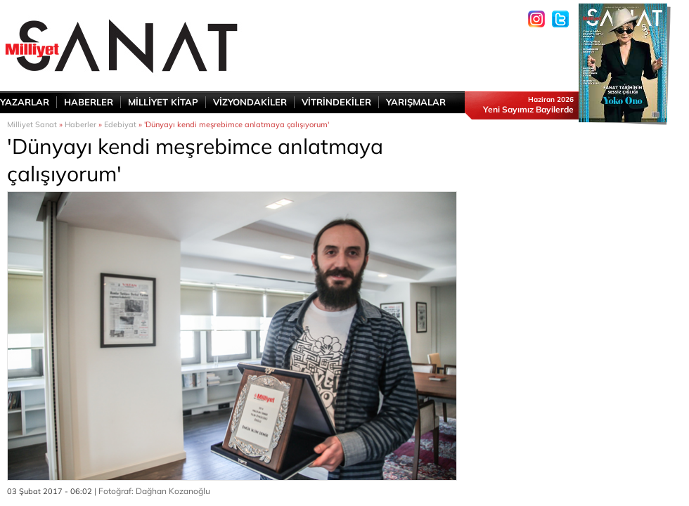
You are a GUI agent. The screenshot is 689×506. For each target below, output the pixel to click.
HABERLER (88, 102)
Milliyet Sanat (32, 124)
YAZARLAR (24, 102)
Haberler (80, 124)
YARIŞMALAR (416, 102)
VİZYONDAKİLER (250, 102)
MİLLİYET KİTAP (163, 102)
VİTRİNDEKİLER (336, 102)
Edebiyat (120, 124)
